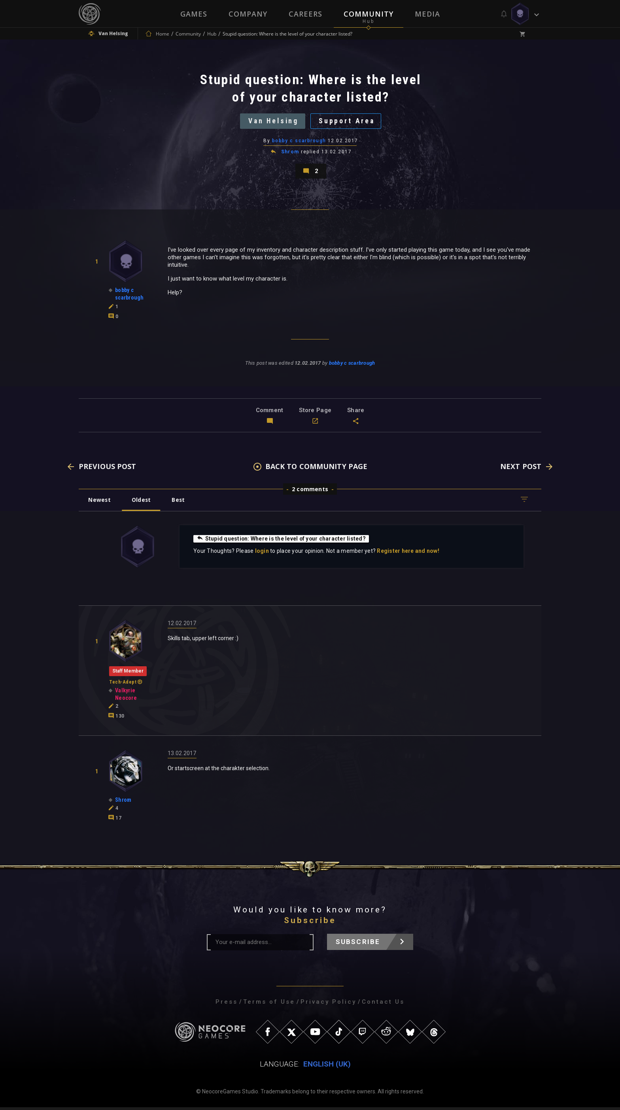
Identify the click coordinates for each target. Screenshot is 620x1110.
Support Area (348, 122)
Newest (100, 502)
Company (248, 14)
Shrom (290, 153)
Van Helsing (272, 122)
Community (368, 14)
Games (193, 14)
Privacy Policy (328, 1004)
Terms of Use (269, 1004)
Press (226, 1004)
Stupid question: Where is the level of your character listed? (282, 541)
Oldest (142, 502)
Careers (305, 14)
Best (180, 502)
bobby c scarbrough (299, 142)
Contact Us (383, 1004)
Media (427, 14)
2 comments (310, 492)
